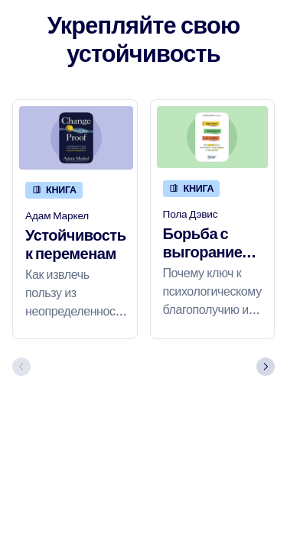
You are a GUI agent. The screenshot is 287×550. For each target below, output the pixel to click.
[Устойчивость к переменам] (76, 138)
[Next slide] (265, 367)
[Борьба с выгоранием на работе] (213, 137)
